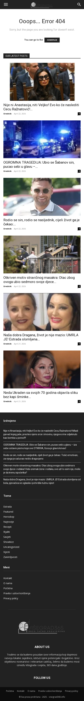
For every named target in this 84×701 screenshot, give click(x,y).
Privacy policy (10, 598)
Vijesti (6, 552)
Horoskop (8, 516)
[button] (5, 4)
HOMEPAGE (52, 40)
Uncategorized (11, 547)
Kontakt (7, 578)
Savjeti (7, 536)
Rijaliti (6, 531)
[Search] (79, 4)
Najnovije (8, 521)
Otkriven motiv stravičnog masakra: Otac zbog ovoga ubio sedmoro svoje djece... (39, 280)
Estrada (7, 506)
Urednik (7, 113)
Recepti (7, 526)
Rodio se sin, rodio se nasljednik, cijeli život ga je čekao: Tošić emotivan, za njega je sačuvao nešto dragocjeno (40, 457)
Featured (8, 511)
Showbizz (8, 541)
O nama (7, 583)
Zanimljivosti (10, 557)
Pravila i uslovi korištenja (16, 593)
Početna (8, 588)
